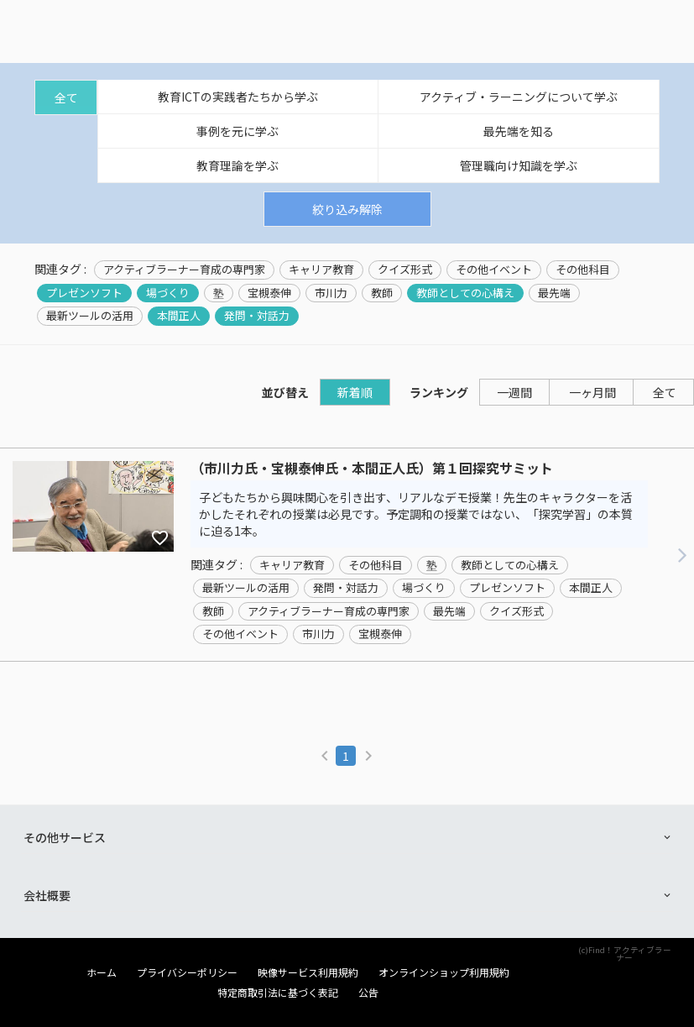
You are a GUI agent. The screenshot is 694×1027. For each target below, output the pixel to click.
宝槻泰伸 (269, 293)
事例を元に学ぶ (237, 131)
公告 (368, 993)
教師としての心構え (465, 293)
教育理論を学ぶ (237, 165)
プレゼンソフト (84, 293)
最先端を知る (518, 131)
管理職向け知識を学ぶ (518, 165)
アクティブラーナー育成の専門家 (184, 269)
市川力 (331, 293)
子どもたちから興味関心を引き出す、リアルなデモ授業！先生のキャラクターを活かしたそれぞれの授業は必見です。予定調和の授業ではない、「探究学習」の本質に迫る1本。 (416, 514)
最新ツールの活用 (89, 315)
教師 (382, 293)
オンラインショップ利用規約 (443, 972)
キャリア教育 (321, 269)
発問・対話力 (257, 315)
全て (66, 97)
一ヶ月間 (592, 392)
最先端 (554, 293)
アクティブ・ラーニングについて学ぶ (519, 96)
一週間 (514, 392)
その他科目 (583, 269)
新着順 (355, 392)
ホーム (101, 972)
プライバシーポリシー (187, 972)
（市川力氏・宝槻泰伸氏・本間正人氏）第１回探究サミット (371, 468)
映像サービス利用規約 (308, 972)
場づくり (168, 293)
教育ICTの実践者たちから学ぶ (238, 96)
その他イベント (494, 269)
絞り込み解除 (347, 209)
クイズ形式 (405, 269)
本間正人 (179, 315)
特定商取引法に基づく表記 (277, 993)
